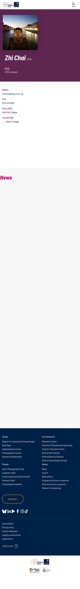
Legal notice (7, 538)
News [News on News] (44, 469)
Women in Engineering (51, 488)
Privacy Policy (8, 527)
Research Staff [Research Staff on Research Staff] (8, 480)
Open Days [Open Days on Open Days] (6, 445)
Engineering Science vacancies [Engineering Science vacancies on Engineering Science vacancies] (55, 480)
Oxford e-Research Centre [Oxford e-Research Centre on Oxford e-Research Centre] (53, 449)
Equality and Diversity (11, 535)
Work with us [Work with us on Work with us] (47, 476)
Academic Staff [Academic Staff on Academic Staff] (8, 472)
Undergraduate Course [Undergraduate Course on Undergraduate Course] (12, 449)
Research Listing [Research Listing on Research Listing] (49, 441)
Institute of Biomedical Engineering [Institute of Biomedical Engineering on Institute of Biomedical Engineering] (57, 445)
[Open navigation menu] (74, 4)
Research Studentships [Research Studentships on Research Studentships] (12, 456)
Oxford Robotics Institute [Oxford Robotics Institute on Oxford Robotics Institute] (52, 456)
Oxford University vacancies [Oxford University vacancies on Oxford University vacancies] (54, 484)
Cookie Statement (10, 531)
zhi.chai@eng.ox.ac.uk (12, 93)
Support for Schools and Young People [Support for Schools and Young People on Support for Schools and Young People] (18, 441)
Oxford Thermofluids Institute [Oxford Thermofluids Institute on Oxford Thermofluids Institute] (54, 460)
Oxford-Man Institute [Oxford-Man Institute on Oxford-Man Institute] (51, 452)
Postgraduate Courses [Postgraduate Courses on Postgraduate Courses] (11, 452)
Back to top (8, 546)
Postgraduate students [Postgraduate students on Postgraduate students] (12, 484)
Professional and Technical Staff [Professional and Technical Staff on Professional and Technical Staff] (16, 476)
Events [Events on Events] (45, 472)
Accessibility (7, 523)
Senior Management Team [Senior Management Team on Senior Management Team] (13, 469)
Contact (13, 499)
